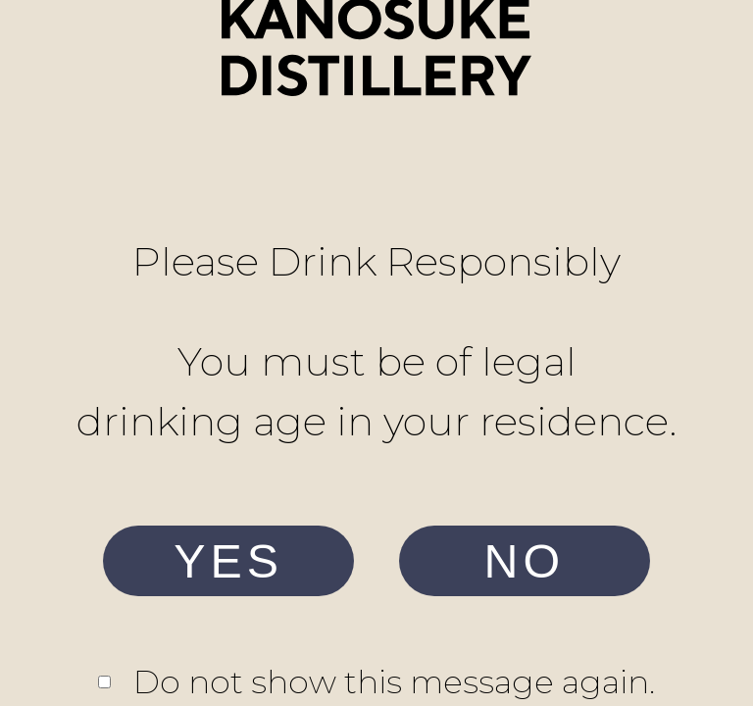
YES (228, 560)
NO (525, 560)
